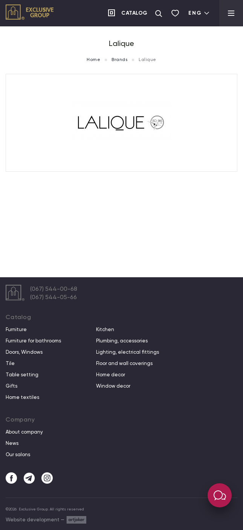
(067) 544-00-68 (53, 288)
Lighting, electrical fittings (127, 352)
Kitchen (105, 329)
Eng (199, 13)
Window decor (113, 386)
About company (24, 432)
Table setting (22, 374)
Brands (119, 59)
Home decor (110, 374)
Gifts (11, 386)
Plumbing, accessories (122, 341)
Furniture (16, 329)
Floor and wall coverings (124, 363)
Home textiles (22, 397)
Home (93, 59)
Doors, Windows (24, 352)
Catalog (134, 13)
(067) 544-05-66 (53, 297)
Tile (10, 363)
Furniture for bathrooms (33, 341)
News (12, 443)
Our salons (18, 454)
